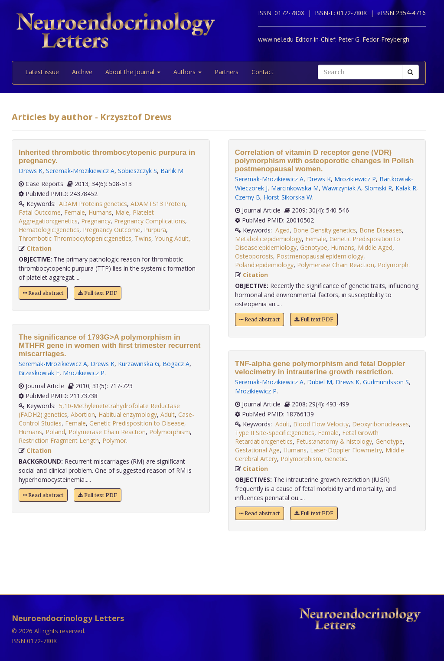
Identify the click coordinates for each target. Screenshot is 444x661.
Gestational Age (257, 450)
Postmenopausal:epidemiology (320, 256)
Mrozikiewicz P (83, 373)
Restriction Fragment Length (59, 440)
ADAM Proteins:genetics (93, 204)
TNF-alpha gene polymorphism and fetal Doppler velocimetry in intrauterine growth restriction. (320, 368)
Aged (282, 230)
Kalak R (405, 188)
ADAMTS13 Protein (158, 204)
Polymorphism (169, 432)
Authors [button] (187, 72)
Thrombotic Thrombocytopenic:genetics (75, 238)
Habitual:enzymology (127, 414)
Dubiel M (319, 382)
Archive (82, 72)
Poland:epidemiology (264, 265)
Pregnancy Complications (149, 221)
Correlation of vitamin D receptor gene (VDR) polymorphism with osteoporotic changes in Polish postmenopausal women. (324, 160)
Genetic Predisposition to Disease (136, 423)
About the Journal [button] (132, 72)
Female (74, 212)
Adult (167, 414)
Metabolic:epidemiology (268, 239)
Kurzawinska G (138, 364)
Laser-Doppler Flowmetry (346, 450)
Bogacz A (176, 364)
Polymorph (393, 265)
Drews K (30, 171)
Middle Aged (375, 247)
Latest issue (42, 72)
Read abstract (43, 293)
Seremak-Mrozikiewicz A (80, 171)
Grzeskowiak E (39, 373)
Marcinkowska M (295, 188)
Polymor (114, 440)
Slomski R (378, 188)
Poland (55, 432)
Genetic (335, 459)
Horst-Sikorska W (288, 197)
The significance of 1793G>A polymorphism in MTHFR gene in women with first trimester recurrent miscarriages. (109, 345)
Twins (143, 238)
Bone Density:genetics (324, 230)
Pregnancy (96, 221)
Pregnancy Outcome (111, 230)
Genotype (313, 247)
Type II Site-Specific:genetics (274, 433)
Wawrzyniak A (341, 188)
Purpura (155, 230)
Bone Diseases (380, 230)
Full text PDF (97, 293)
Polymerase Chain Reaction (107, 432)
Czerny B (247, 197)
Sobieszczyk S (137, 171)
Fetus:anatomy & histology (334, 441)
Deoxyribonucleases (380, 424)
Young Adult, (172, 238)
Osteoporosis (254, 256)
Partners (226, 72)
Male (122, 212)
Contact (262, 72)
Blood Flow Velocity (321, 424)
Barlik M (171, 171)
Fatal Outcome (40, 212)
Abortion (83, 414)
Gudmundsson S (386, 382)
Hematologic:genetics (49, 230)
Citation (39, 248)
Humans (100, 212)
